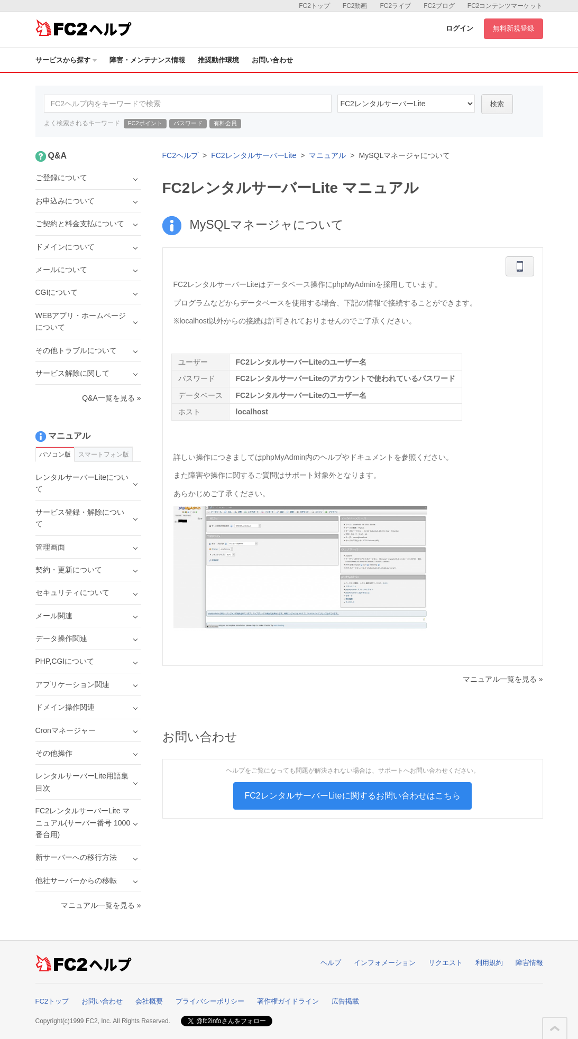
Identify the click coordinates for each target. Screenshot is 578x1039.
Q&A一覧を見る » (111, 398)
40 (406, 104)
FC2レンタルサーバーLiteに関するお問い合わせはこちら (352, 795)
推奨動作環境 (218, 60)
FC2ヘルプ (180, 155)
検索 (497, 104)
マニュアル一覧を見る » (503, 679)
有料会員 (225, 123)
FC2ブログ (439, 6)
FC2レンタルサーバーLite (253, 155)
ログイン (459, 28)
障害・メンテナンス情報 (147, 60)
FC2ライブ (395, 6)
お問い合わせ (272, 60)
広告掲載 (345, 1001)
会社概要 (149, 1001)
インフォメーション (385, 963)
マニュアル (327, 155)
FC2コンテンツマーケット (505, 6)
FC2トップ (314, 6)
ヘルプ (330, 963)
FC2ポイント (145, 123)
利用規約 (489, 963)
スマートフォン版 (103, 454)
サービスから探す (66, 60)
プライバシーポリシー (210, 1001)
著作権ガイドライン (288, 1001)
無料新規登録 (513, 28)
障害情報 (529, 963)
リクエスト (445, 963)
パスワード (188, 123)
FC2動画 (355, 6)
